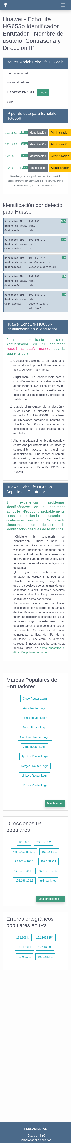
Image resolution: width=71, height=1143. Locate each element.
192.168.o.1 (45, 956)
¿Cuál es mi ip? (35, 1135)
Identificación (37, 132)
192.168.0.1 (12, 156)
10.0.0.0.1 (24, 956)
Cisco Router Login (35, 698)
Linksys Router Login (35, 775)
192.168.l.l (22, 937)
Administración (60, 132)
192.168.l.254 (44, 937)
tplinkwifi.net (48, 880)
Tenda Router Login (34, 717)
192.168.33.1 (13, 168)
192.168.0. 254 (47, 871)
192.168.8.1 (49, 851)
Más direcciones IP (50, 898)
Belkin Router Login (34, 727)
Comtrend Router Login (34, 737)
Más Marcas (54, 803)
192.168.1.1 (12, 132)
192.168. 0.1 (48, 861)
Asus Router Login (34, 708)
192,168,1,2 (43, 842)
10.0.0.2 (24, 842)
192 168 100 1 (22, 871)
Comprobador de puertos (35, 1140)
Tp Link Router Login (35, 756)
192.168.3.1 (12, 144)
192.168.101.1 (24, 880)
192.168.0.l (45, 947)
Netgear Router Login (34, 766)
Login (43, 92)
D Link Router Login (35, 785)
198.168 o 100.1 (23, 861)
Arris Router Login (34, 746)
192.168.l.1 (24, 947)
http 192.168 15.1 (24, 851)
